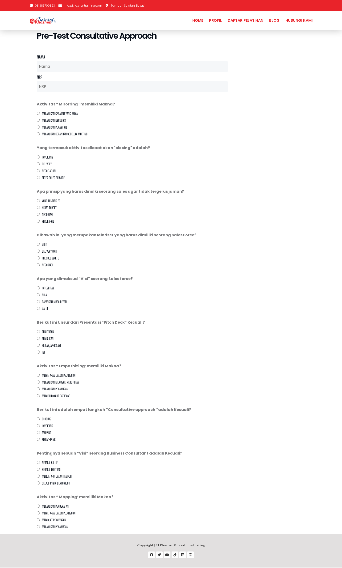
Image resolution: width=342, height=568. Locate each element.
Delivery (47, 164)
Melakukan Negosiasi (54, 120)
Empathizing (49, 440)
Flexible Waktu (50, 258)
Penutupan (48, 332)
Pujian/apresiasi (51, 345)
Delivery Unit (49, 251)
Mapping (46, 433)
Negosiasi (47, 215)
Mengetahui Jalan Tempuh (57, 476)
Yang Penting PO (51, 201)
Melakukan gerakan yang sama (60, 114)
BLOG (274, 20)
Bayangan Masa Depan (54, 302)
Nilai (44, 295)
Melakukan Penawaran (55, 527)
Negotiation (49, 171)
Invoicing (47, 157)
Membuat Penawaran (54, 520)
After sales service (53, 178)
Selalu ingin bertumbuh (56, 483)
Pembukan (48, 339)
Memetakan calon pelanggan (58, 375)
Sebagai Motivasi (51, 470)
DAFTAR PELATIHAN (245, 20)
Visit (44, 244)
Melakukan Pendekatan (55, 506)
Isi (43, 352)
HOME (197, 20)
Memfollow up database (56, 396)
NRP (39, 77)
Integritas (48, 288)
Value (45, 309)
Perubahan (48, 221)
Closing (46, 419)
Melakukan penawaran (55, 389)
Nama (41, 57)
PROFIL (215, 20)
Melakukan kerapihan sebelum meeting (64, 134)
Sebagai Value (50, 463)
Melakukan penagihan (54, 127)
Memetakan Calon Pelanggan (58, 513)
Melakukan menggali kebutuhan (60, 382)
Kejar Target (49, 208)
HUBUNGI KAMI (299, 20)
